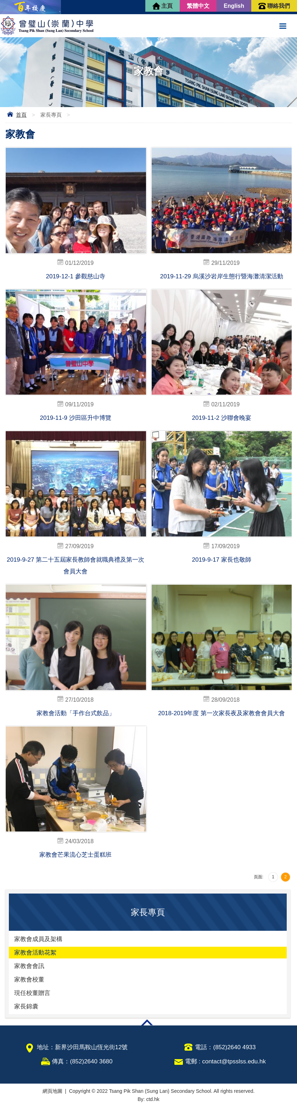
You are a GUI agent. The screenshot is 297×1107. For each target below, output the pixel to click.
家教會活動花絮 (35, 952)
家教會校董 (29, 979)
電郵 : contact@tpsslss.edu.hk (225, 1061)
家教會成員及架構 (38, 939)
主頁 (167, 6)
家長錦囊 (26, 1006)
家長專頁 (51, 115)
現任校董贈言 (32, 993)
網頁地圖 (52, 1091)
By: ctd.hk (148, 1099)
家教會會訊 (29, 966)
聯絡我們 (278, 6)
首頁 (21, 115)
